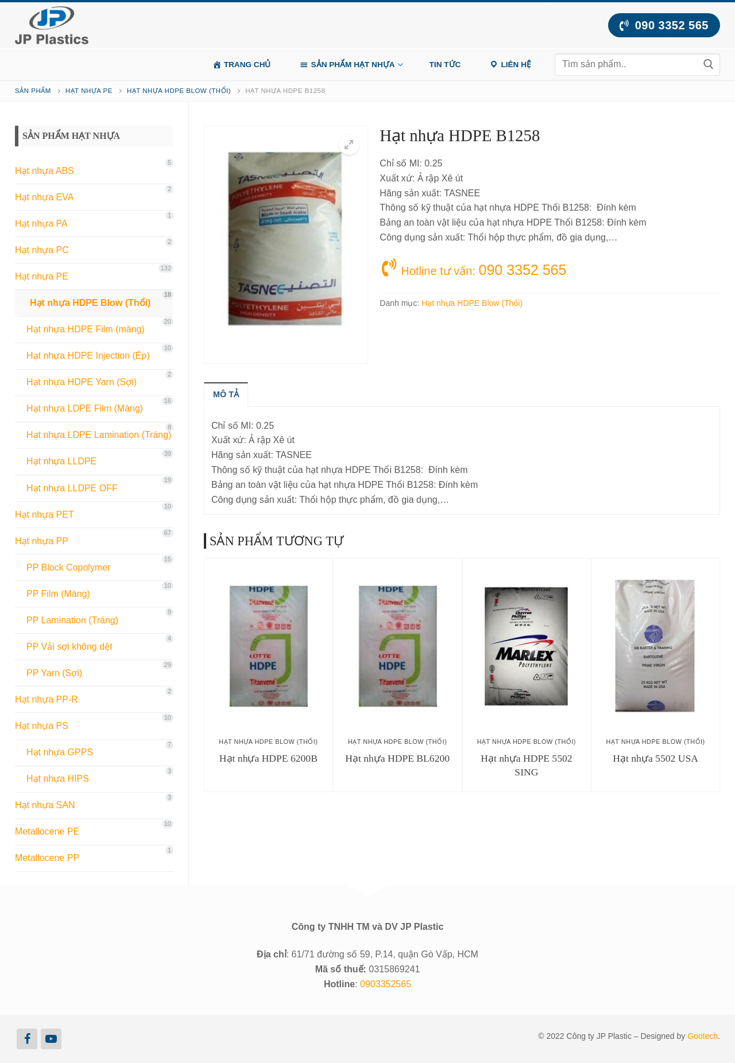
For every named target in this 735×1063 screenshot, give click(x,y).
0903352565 (385, 984)
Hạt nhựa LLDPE (61, 461)
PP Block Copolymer (68, 567)
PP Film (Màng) (58, 594)
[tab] (226, 394)
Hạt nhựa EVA (44, 197)
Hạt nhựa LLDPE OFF (72, 488)
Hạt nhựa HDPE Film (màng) (85, 329)
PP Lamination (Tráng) (72, 620)
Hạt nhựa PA (41, 223)
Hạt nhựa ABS (44, 171)
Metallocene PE (47, 831)
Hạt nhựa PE (89, 90)
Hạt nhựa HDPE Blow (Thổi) (179, 90)
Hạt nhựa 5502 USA (655, 758)
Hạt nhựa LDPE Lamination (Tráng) (98, 435)
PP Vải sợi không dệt (69, 646)
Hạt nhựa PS (41, 726)
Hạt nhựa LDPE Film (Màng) (84, 408)
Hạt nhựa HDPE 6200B (268, 758)
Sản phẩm (33, 90)
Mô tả (226, 394)
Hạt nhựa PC (42, 250)
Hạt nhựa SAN (45, 805)
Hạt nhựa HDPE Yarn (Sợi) (81, 382)
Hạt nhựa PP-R (46, 699)
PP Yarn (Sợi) (54, 673)
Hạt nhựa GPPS (59, 752)
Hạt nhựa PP (41, 541)
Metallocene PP (47, 858)
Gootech (702, 1036)
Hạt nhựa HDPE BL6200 (397, 758)
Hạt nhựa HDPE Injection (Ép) (88, 355)
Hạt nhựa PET (44, 514)
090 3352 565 (664, 25)
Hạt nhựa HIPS (57, 778)
